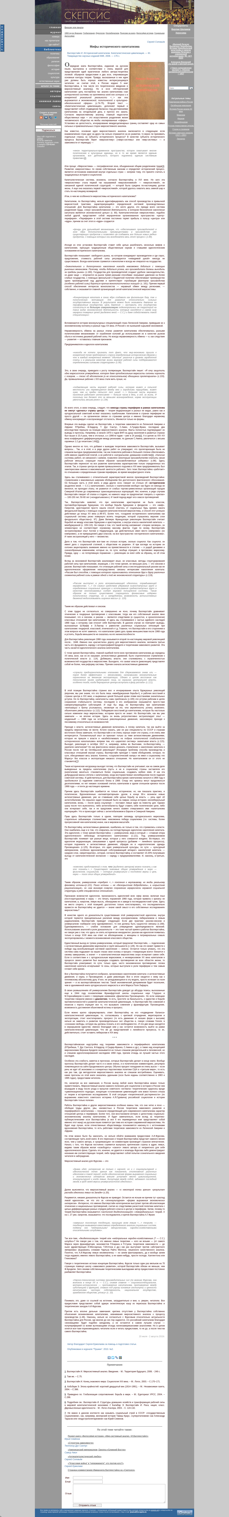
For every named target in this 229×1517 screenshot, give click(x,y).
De (192, 1)
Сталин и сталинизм (180, 129)
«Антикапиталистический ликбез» (84, 1456)
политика (54, 53)
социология (53, 73)
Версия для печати (74, 27)
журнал (55, 32)
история (55, 69)
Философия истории (144, 33)
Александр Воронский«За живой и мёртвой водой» (181, 63)
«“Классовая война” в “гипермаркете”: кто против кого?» (96, 1463)
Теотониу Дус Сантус (76, 1446)
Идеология (100, 33)
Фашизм (180, 119)
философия (53, 65)
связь (57, 106)
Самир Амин (71, 1452)
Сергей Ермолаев (73, 1466)
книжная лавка (50, 101)
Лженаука (181, 139)
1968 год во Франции (73, 33)
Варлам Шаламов (180, 29)
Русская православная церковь (181, 126)
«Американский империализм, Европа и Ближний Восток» (97, 1449)
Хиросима (181, 33)
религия (55, 61)
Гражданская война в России (181, 102)
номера (55, 36)
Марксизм (181, 115)
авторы (55, 91)
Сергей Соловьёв (156, 42)
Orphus (40, 139)
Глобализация (89, 33)
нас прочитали (52, 40)
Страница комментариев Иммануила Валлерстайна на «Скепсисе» (101, 1470)
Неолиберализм (112, 33)
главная (55, 27)
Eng (188, 1)
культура (55, 77)
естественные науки (49, 81)
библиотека (52, 49)
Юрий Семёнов (72, 1439)
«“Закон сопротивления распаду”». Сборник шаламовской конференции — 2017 (181, 71)
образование (53, 57)
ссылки (55, 96)
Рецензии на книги (127, 33)
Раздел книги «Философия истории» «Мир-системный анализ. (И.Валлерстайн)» (108, 1436)
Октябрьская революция (181, 105)
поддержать (2, 38)
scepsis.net (155, 1510)
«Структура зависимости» (81, 1443)
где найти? (54, 44)
